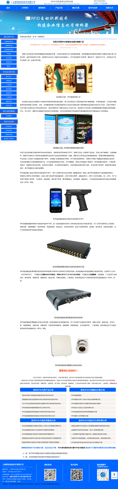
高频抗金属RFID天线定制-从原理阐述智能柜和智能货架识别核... (91, 426)
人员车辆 (9, 85)
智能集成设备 (9, 41)
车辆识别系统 (61, 277)
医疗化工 (9, 76)
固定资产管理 (56, 179)
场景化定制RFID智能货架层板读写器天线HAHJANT (38, 395)
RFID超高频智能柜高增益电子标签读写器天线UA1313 (38, 416)
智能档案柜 (32, 227)
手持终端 (41, 173)
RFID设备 (43, 484)
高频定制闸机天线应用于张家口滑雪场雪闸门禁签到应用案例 (40, 442)
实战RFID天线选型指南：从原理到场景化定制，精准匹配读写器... (91, 438)
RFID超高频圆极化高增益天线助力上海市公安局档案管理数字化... (42, 426)
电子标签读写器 (97, 271)
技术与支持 (92, 8)
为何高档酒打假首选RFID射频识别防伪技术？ (45, 457)
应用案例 (9, 116)
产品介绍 (58, 8)
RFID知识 (9, 126)
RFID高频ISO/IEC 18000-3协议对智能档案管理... (86, 399)
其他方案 (9, 105)
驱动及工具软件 (9, 138)
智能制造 (9, 80)
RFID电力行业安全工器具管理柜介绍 (82, 407)
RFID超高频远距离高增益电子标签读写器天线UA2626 (38, 412)
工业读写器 (36, 484)
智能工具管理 (29, 179)
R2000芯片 (62, 271)
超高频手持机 (50, 484)
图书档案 (9, 89)
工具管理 (9, 97)
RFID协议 (9, 130)
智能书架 (23, 227)
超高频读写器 (9, 49)
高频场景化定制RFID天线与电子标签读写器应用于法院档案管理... (42, 438)
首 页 (34, 37)
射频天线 (9, 62)
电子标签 (9, 58)
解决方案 (75, 8)
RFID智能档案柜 (76, 395)
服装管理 (9, 101)
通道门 (9, 66)
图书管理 (28, 277)
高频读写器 (8, 45)
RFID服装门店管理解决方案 (79, 416)
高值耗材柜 (51, 227)
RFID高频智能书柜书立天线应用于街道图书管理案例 (38, 430)
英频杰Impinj (21, 484)
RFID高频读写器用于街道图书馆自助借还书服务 (86, 403)
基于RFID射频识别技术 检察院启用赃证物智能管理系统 (48, 453)
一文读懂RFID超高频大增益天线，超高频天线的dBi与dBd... (89, 434)
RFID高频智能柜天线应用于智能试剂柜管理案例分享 (38, 434)
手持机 (9, 54)
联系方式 (109, 8)
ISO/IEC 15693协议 (71, 224)
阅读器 (57, 484)
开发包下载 (8, 134)
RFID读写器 (29, 484)
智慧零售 (9, 93)
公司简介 (25, 8)
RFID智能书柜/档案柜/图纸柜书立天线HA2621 (36, 407)
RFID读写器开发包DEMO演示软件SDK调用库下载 (86, 442)
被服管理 (44, 277)
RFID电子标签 (13, 484)
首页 (8, 8)
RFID (39, 328)
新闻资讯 (42, 8)
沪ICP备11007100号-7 (15, 471)
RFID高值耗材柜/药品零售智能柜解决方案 (84, 412)
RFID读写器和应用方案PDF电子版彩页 (71, 448)
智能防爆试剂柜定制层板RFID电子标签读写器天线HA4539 (40, 399)
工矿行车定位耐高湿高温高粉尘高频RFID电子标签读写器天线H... (42, 403)
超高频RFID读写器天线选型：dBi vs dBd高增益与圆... (87, 430)
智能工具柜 (96, 322)
